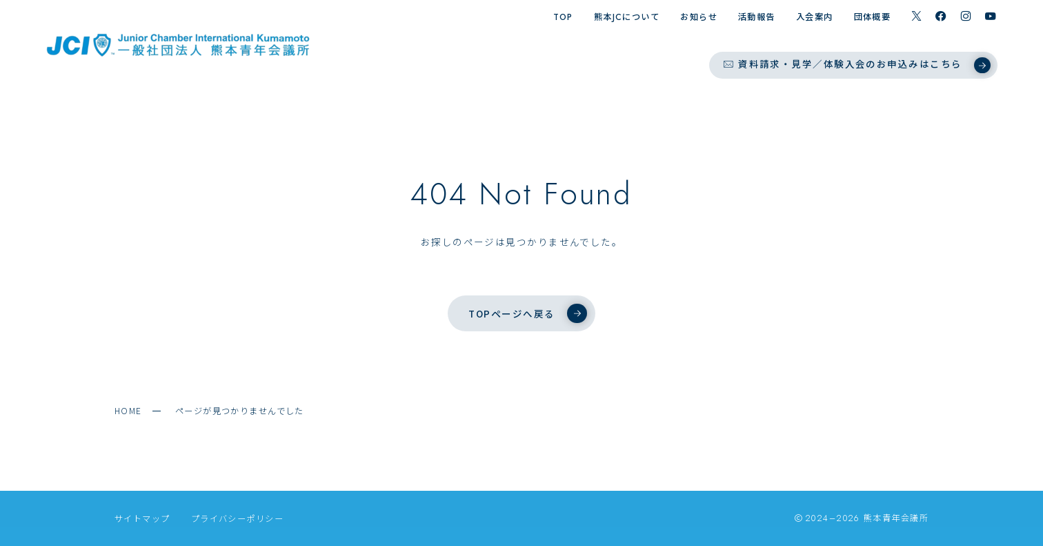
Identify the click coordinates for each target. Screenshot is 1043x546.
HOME (128, 410)
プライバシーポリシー (237, 518)
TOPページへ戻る (527, 313)
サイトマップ (142, 518)
